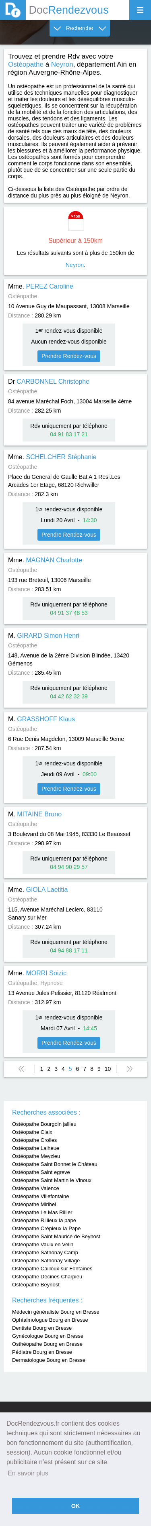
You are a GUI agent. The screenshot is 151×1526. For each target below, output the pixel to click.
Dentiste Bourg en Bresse (42, 1328)
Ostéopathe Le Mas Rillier (42, 1212)
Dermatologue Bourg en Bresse (48, 1360)
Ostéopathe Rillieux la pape (44, 1220)
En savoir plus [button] (28, 1473)
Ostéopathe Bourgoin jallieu (44, 1124)
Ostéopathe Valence (35, 1188)
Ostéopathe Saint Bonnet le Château (54, 1164)
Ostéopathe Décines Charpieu (47, 1277)
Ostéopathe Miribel (34, 1204)
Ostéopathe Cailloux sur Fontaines (52, 1269)
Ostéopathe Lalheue (35, 1148)
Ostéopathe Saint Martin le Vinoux (51, 1180)
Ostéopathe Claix (32, 1132)
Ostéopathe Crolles (34, 1140)
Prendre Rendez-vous (68, 356)
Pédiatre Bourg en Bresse (42, 1352)
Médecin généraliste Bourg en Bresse (55, 1312)
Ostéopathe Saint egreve (41, 1172)
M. (43, 635)
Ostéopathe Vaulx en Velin (42, 1244)
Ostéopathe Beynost (36, 1285)
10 (108, 1069)
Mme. (40, 286)
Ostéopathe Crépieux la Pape (46, 1228)
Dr (48, 381)
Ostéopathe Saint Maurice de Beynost (56, 1236)
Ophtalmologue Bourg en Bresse (50, 1320)
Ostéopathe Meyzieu (36, 1156)
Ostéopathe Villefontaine (40, 1196)
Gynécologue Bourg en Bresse (47, 1336)
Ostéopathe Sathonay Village (46, 1260)
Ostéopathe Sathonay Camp (45, 1252)
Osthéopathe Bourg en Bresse (47, 1344)
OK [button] (75, 1506)
